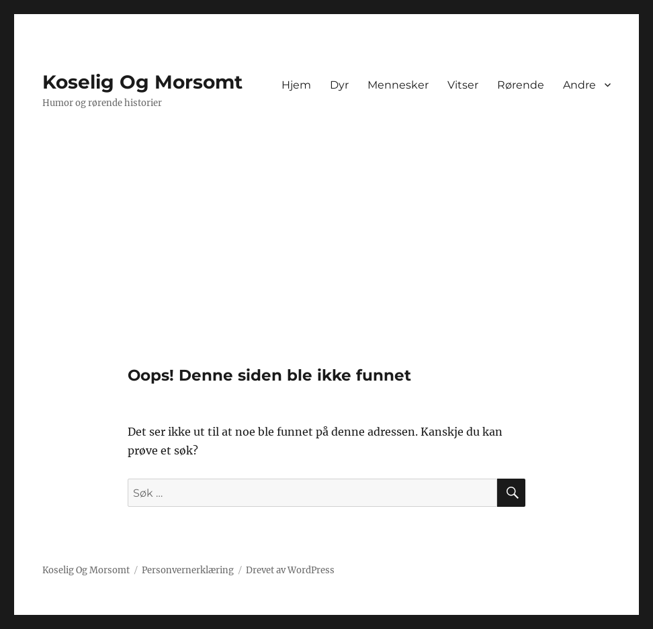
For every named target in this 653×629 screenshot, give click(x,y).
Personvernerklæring (188, 570)
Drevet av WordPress (290, 570)
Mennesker (398, 85)
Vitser (462, 85)
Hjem (296, 85)
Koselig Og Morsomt (142, 81)
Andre (579, 85)
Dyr (339, 85)
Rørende (520, 85)
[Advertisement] (329, 266)
